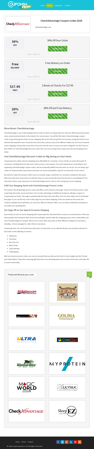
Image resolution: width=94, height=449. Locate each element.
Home (43, 5)
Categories (58, 5)
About (23, 442)
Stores (49, 5)
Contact (67, 5)
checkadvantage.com (43, 27)
